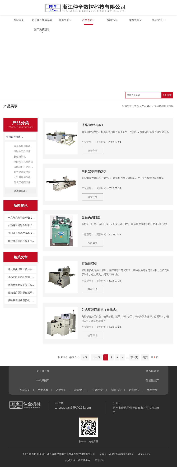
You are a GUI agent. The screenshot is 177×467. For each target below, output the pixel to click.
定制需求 (134, 389)
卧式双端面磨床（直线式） (25, 182)
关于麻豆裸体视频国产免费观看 (41, 21)
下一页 (134, 357)
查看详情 (93, 150)
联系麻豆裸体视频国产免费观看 (152, 372)
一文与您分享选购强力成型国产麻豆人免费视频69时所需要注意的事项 (22, 217)
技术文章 (134, 19)
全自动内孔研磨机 (23, 161)
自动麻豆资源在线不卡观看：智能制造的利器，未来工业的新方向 (22, 225)
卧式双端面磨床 (22, 172)
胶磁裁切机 (20, 156)
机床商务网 (83, 460)
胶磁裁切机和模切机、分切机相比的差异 (22, 300)
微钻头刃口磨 (91, 217)
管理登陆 (99, 460)
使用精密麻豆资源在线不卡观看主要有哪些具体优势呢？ (22, 284)
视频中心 (112, 19)
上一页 (96, 357)
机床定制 (157, 19)
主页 (136, 106)
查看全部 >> (20, 191)
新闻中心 (64, 19)
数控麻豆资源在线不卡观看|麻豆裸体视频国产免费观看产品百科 (22, 240)
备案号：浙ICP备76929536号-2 (116, 454)
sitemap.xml (143, 454)
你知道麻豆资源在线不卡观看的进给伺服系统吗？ (22, 292)
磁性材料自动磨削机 (24, 166)
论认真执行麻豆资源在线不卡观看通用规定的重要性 (22, 269)
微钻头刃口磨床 (22, 151)
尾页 (145, 357)
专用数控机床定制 (14, 136)
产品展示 (87, 19)
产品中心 (61, 389)
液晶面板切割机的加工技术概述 (22, 277)
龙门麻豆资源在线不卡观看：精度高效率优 (22, 233)
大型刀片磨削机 (22, 177)
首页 (84, 357)
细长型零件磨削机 (94, 171)
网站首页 (18, 19)
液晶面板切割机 (22, 146)
